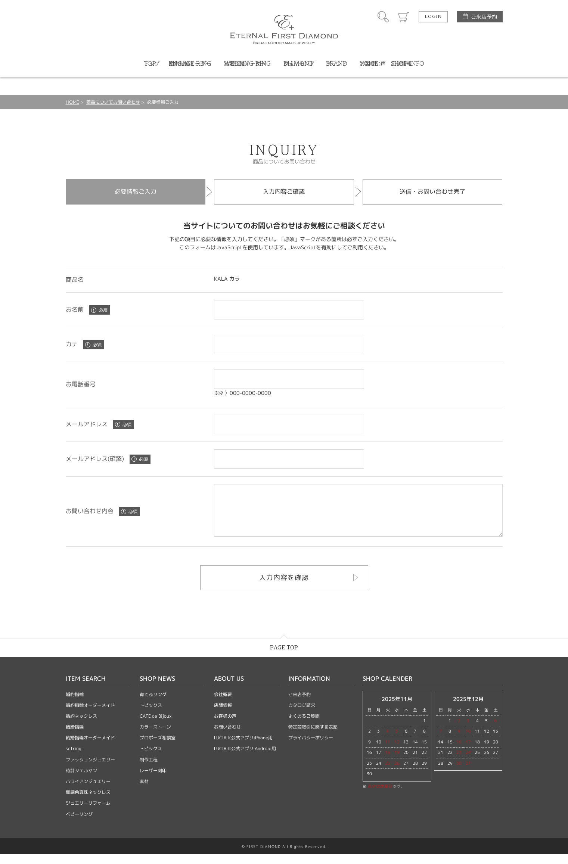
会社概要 (223, 704)
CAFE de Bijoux (156, 726)
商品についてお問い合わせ (113, 102)
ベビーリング (79, 824)
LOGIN (433, 17)
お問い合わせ (227, 737)
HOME (72, 102)
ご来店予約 (484, 16)
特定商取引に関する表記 (313, 737)
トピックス (151, 715)
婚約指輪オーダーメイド (90, 715)
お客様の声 (225, 726)
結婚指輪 (75, 737)
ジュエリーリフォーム (88, 813)
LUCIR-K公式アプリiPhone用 (243, 748)
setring (73, 758)
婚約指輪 (75, 704)
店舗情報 (223, 715)
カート (403, 16)
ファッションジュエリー (90, 770)
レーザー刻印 (153, 780)
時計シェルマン (81, 780)
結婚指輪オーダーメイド (90, 748)
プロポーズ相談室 (158, 748)
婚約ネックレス (81, 726)
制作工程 (149, 770)
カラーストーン (155, 737)
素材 (144, 791)
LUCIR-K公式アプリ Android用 (245, 758)
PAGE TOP (284, 657)
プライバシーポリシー (310, 748)
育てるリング (153, 704)
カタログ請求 (301, 715)
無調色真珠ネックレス (88, 802)
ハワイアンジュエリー (88, 791)
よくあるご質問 (304, 726)
